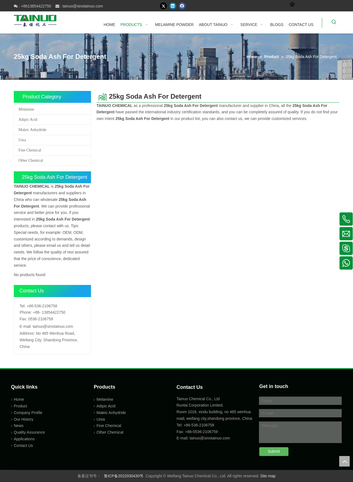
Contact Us (23, 445)
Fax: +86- (184, 431)
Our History (23, 419)
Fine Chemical (29, 150)
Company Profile (28, 412)
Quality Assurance (29, 432)
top (344, 461)
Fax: (23, 319)
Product (20, 406)
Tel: (23, 306)
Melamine (26, 109)
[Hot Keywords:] (334, 23)
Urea (22, 140)
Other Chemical (30, 160)
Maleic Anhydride (32, 130)
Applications (24, 439)
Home (19, 399)
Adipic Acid (27, 119)
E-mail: (26, 326)
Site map (268, 476)
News (18, 425)
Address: (27, 333)
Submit (274, 451)
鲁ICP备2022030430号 (123, 476)
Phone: (26, 312)
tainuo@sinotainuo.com (83, 6)
